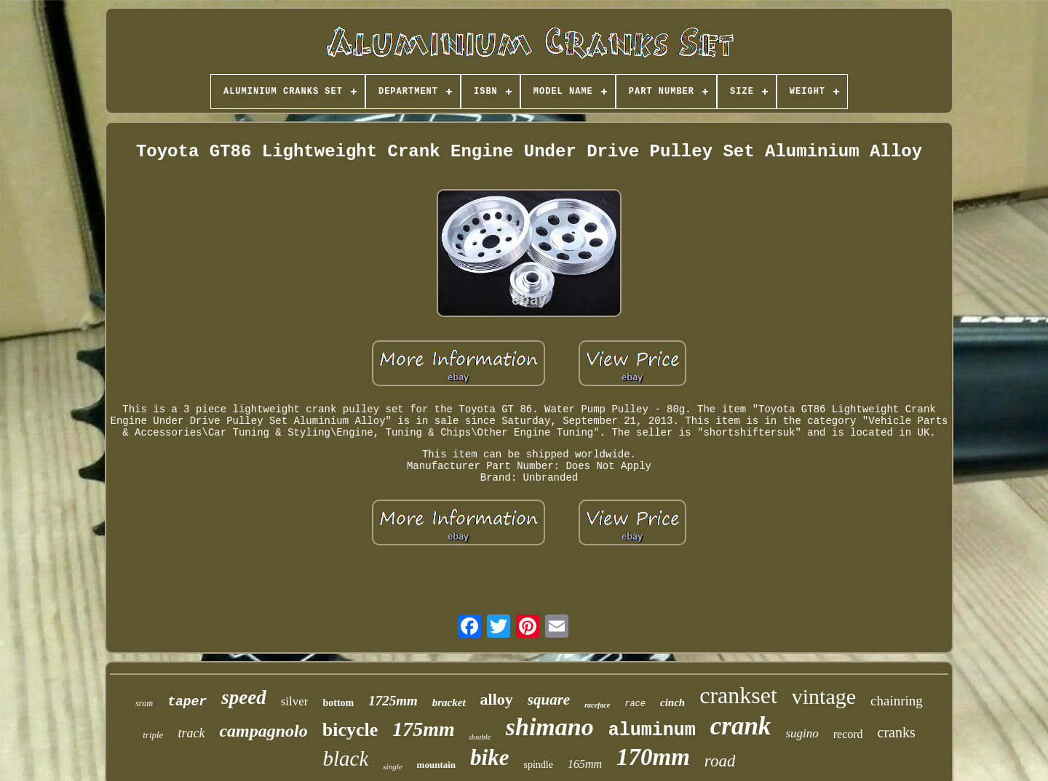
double (480, 736)
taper (187, 701)
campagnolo (263, 730)
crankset (738, 695)
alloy (496, 699)
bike (489, 757)
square (549, 699)
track (191, 733)
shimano (550, 726)
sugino (801, 733)
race (635, 704)
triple (153, 734)
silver (295, 701)
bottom (338, 702)
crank (740, 726)
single (392, 766)
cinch (672, 702)
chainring (896, 700)
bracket (449, 702)
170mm (653, 757)
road (720, 761)
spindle (537, 764)
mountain (436, 764)
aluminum (652, 730)
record (848, 734)
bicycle (350, 729)
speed (243, 697)
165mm (585, 764)
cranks (897, 732)
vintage (824, 696)
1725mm (393, 700)
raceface (597, 705)
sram (144, 703)
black (346, 758)
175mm (423, 729)
